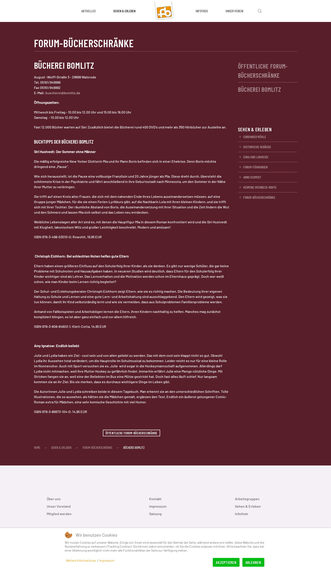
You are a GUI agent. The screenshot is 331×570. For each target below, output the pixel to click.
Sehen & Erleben (248, 506)
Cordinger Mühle (252, 137)
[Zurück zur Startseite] (165, 11)
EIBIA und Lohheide (253, 157)
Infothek (241, 514)
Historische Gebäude (254, 147)
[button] (260, 11)
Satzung (155, 514)
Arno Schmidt (249, 177)
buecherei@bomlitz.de (62, 93)
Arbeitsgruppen (247, 499)
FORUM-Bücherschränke (256, 197)
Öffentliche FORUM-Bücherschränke (131, 433)
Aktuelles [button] (88, 11)
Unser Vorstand (59, 506)
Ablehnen (253, 562)
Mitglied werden (59, 514)
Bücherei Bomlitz (259, 89)
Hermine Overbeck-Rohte (257, 187)
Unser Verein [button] (234, 11)
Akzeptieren (226, 562)
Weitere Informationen (81, 560)
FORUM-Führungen (253, 167)
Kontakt (155, 499)
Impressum (157, 506)
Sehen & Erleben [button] (124, 11)
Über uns (54, 499)
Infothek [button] (202, 11)
